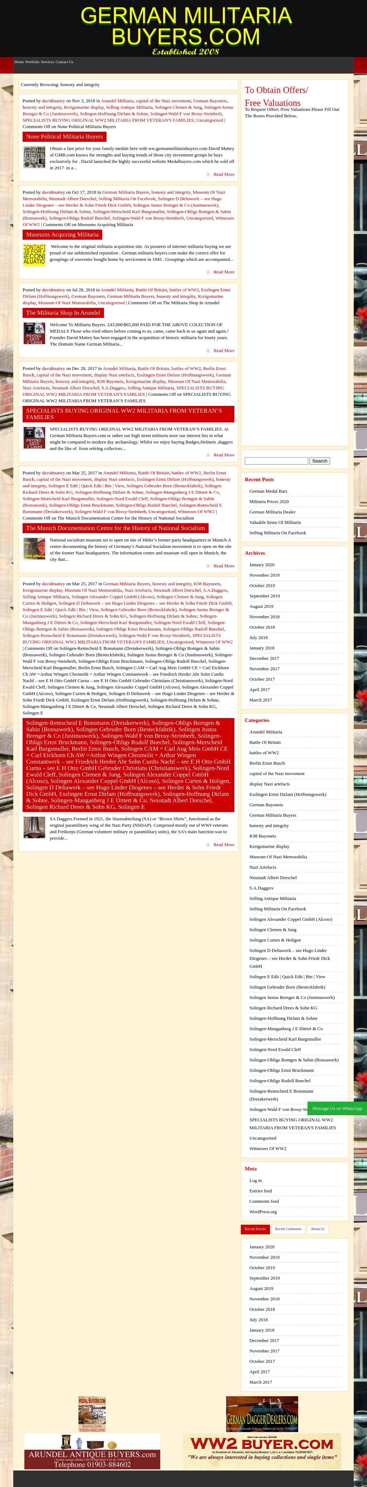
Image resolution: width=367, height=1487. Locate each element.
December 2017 (264, 658)
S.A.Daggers (113, 387)
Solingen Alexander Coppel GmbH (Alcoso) (113, 596)
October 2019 (262, 585)
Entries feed (260, 1190)
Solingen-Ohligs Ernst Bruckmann (81, 505)
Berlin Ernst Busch (267, 763)
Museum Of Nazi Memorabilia (67, 302)
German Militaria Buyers (125, 192)
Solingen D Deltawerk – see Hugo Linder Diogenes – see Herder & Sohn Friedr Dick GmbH (145, 603)
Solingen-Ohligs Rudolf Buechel (79, 218)
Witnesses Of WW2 (196, 511)
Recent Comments (288, 1229)
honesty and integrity (42, 107)
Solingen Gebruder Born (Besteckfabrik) (164, 485)
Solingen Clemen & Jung (178, 107)
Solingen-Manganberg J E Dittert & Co (182, 492)
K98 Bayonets (110, 381)
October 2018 (262, 627)
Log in (255, 1180)
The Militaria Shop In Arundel (63, 312)
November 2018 (264, 616)
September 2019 (264, 596)
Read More (224, 174)
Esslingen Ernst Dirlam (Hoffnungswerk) (175, 374)
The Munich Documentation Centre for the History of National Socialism (115, 528)
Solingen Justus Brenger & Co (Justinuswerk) (175, 205)
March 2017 (260, 700)
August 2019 (261, 606)
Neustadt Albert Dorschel (72, 198)
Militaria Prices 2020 (269, 501)
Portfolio (32, 58)
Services (47, 58)
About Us (318, 1229)
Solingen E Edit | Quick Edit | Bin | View (86, 485)
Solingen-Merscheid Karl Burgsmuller (129, 211)
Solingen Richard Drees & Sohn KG (93, 616)
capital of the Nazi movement (163, 100)
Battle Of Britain (151, 289)
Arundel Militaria (117, 100)
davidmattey (53, 100)
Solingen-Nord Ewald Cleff (122, 498)
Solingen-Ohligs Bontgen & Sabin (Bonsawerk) (294, 1060)
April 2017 (259, 689)
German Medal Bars (268, 491)
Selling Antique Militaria (129, 107)
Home (19, 58)
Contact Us (64, 58)
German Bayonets (210, 100)
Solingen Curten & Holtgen (275, 940)
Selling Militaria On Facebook (127, 198)
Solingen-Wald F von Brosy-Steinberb (186, 113)
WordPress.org (263, 1211)
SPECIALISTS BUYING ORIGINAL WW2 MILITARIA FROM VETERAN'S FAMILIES (108, 120)
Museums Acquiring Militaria (62, 234)
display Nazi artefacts (114, 374)
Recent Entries (255, 1229)
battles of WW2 (184, 289)
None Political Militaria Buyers (64, 136)
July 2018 (258, 637)
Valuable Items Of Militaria (275, 522)
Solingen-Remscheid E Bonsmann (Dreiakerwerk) (69, 635)
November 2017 (264, 668)
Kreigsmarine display (84, 107)
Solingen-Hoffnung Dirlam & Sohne (114, 113)
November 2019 (264, 575)
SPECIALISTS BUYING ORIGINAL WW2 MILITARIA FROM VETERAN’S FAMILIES (124, 414)
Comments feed (264, 1201)
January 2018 (262, 648)
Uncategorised (209, 120)
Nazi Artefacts (36, 387)
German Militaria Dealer (272, 512)
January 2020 (262, 564)
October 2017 (262, 679)
